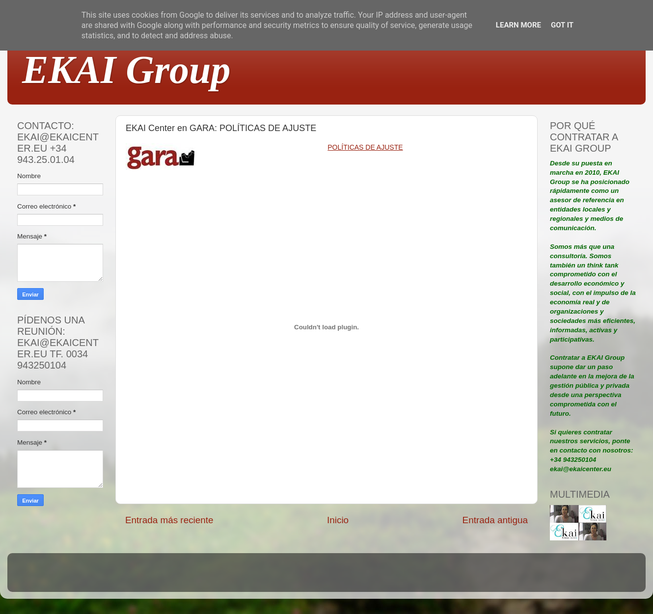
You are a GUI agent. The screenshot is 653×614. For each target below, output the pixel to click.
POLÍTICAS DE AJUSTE (365, 147)
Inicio (338, 520)
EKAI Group (126, 69)
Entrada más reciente (169, 520)
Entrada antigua (495, 520)
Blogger (391, 577)
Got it (562, 25)
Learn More (518, 25)
